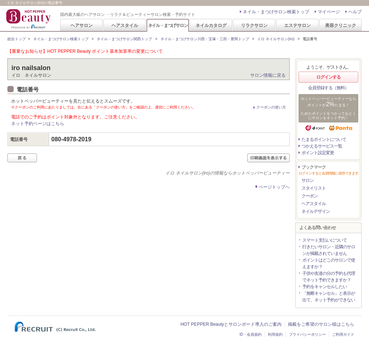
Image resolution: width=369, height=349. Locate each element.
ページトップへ (274, 187)
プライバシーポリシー (307, 334)
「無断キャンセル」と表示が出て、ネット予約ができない (328, 297)
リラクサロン (254, 25)
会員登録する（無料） (328, 87)
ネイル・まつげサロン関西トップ (124, 39)
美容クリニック (340, 25)
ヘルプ (355, 11)
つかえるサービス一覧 (321, 146)
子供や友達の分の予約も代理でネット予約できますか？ (328, 277)
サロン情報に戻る (268, 75)
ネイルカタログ (211, 25)
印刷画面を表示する (268, 157)
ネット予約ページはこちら (37, 123)
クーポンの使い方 (271, 107)
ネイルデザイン (315, 211)
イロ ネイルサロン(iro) (275, 39)
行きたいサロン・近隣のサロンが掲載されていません (328, 250)
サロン (307, 180)
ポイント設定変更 (317, 152)
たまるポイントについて (323, 139)
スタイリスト (313, 188)
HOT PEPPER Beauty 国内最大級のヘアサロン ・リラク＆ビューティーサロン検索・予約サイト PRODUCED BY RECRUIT (29, 18)
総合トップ (16, 39)
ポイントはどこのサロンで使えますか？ (328, 263)
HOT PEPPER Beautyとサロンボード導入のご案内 (231, 324)
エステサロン (297, 25)
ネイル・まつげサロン (168, 25)
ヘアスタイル (124, 25)
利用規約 (275, 334)
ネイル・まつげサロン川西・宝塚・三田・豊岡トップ (205, 39)
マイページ (329, 11)
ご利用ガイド (343, 334)
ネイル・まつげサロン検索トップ (276, 11)
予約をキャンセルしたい (324, 286)
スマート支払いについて (324, 240)
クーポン (309, 195)
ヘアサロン (81, 25)
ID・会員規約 (250, 334)
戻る (22, 157)
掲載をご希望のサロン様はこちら (321, 324)
